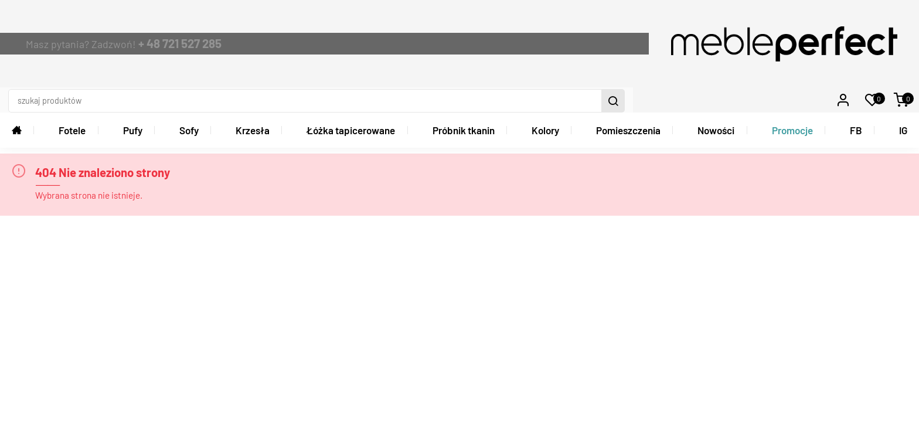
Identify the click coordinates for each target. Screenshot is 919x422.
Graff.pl (900, 379)
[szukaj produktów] (634, 23)
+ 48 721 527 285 (323, 22)
